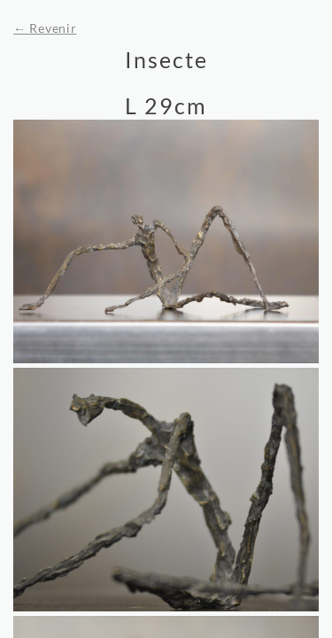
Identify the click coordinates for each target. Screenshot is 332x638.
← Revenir (44, 27)
